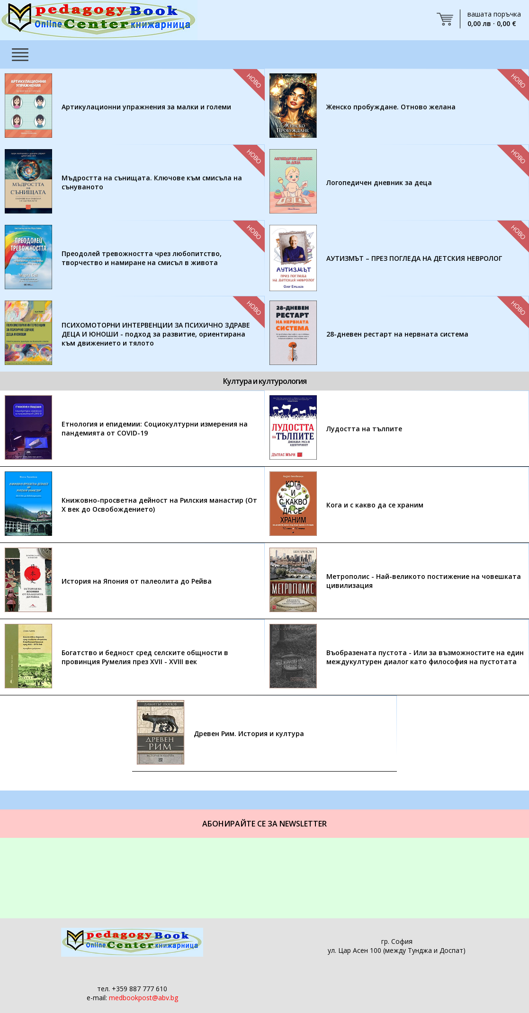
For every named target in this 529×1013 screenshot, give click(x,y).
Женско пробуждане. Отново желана (391, 106)
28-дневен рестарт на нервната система (397, 333)
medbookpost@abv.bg (143, 997)
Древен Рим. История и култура (249, 733)
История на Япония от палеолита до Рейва (137, 581)
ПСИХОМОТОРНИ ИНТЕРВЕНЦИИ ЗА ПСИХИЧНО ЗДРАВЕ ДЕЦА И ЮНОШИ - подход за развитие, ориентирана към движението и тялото (156, 333)
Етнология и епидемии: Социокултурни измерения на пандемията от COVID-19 (155, 428)
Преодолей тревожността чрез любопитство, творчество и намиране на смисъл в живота (142, 258)
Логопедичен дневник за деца (379, 182)
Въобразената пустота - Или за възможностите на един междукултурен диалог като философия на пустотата (425, 657)
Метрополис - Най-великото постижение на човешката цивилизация (423, 581)
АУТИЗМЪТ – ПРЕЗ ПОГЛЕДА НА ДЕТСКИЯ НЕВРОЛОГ (414, 258)
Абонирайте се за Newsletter (264, 823)
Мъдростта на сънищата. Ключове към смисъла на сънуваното (152, 182)
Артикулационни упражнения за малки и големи (146, 106)
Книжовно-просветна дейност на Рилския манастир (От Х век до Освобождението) (159, 505)
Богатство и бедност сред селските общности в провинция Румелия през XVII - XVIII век (145, 657)
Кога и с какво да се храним (374, 504)
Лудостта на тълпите (364, 428)
